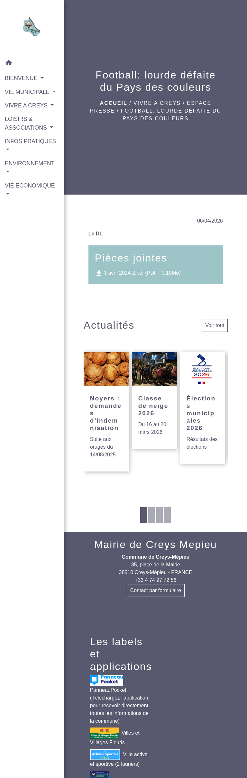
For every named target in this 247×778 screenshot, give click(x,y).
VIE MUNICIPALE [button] (28, 92)
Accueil (113, 103)
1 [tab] (143, 515)
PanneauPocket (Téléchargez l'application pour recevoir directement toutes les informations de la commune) (119, 699)
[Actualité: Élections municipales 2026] (202, 408)
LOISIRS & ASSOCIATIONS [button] (27, 123)
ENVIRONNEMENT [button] (29, 163)
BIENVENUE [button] (22, 78)
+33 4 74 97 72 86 (155, 580)
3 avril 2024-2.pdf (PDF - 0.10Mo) (138, 273)
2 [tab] (151, 515)
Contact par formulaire (155, 590)
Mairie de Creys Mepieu (155, 544)
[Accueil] (32, 28)
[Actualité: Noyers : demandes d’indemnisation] (106, 411)
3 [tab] (159, 515)
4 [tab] (167, 515)
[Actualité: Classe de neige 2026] (154, 400)
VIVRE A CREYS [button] (27, 105)
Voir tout (214, 325)
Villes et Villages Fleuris (115, 736)
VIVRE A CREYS (157, 103)
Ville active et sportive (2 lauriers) (119, 758)
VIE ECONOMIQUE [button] (30, 185)
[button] (32, 63)
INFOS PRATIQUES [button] (30, 141)
